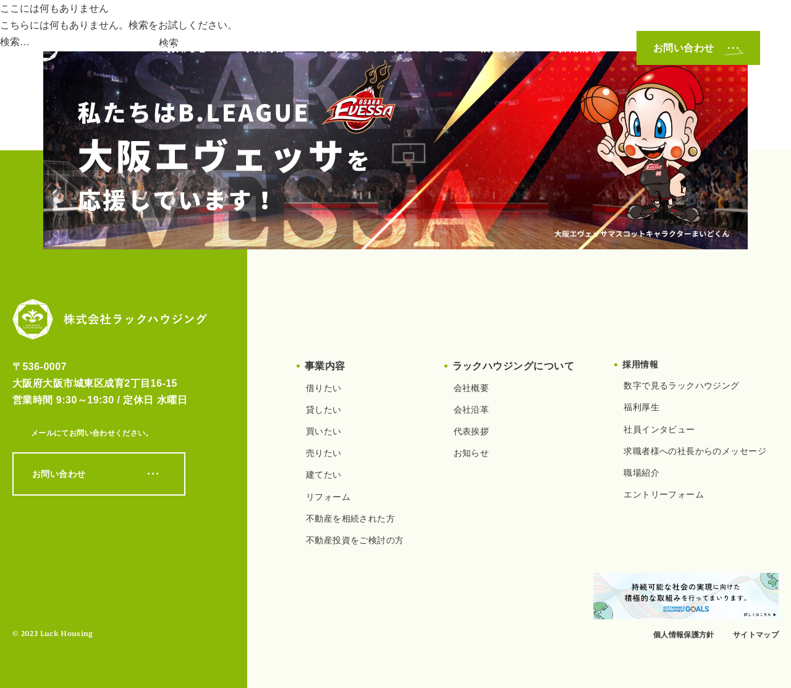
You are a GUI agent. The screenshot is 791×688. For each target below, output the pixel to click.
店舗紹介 (501, 48)
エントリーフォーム (664, 494)
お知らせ (186, 48)
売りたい (324, 453)
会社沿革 (471, 410)
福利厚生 (641, 407)
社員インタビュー (659, 429)
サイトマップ (756, 634)
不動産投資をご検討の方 (355, 540)
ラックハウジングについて (382, 48)
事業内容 (263, 48)
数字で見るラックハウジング (681, 385)
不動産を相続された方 (350, 518)
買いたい (324, 431)
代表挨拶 (471, 431)
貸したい (324, 410)
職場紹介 (641, 473)
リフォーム (328, 497)
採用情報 (579, 48)
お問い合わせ (698, 48)
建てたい (324, 474)
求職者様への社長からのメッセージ (695, 451)
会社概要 (471, 388)
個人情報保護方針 (683, 634)
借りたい (324, 388)
